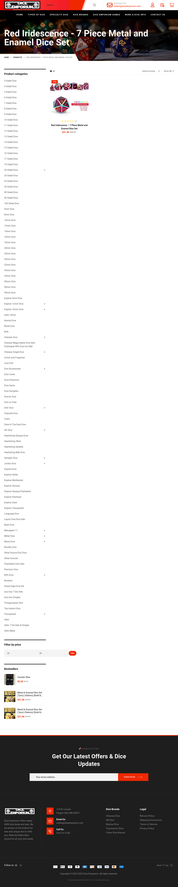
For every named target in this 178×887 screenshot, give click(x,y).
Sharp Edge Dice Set (14, 586)
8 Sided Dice (10, 108)
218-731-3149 (63, 833)
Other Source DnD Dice (15, 552)
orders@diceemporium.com (127, 6)
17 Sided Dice (11, 158)
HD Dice (8, 430)
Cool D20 (8, 363)
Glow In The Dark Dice (15, 424)
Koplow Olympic (12, 485)
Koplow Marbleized (13, 480)
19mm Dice (9, 242)
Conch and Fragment (14, 357)
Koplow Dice (10, 469)
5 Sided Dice (10, 92)
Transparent (10, 614)
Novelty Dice (10, 547)
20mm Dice (9, 248)
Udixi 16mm (10, 315)
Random (8, 580)
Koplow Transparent (14, 508)
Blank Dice (9, 326)
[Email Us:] (50, 821)
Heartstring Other (12, 441)
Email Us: (61, 819)
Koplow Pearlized (12, 497)
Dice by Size (10, 396)
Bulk (6, 331)
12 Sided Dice (11, 131)
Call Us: (60, 829)
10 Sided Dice (11, 119)
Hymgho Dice (10, 458)
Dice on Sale (10, 402)
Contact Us (120, 3)
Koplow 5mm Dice (13, 298)
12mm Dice (9, 225)
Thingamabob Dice (13, 603)
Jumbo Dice (10, 463)
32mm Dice (9, 264)
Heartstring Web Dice (14, 452)
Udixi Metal (9, 630)
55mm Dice (9, 292)
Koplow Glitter (11, 474)
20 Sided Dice (11, 170)
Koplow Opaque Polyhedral (17, 491)
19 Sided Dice (11, 164)
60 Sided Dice (11, 198)
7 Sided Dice (10, 103)
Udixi (6, 619)
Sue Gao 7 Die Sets (13, 591)
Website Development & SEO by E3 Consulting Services (88, 880)
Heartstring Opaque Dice (16, 435)
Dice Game (9, 385)
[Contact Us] (110, 5)
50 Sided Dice (11, 192)
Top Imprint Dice (12, 608)
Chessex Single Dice (14, 352)
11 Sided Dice (11, 125)
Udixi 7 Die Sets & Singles (16, 625)
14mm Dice (9, 231)
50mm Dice (9, 287)
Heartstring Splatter (13, 446)
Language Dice (11, 513)
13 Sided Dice (11, 136)
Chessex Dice (10, 337)
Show (166, 71)
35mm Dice (9, 276)
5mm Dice (9, 209)
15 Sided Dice (11, 147)
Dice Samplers (11, 391)
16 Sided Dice (11, 153)
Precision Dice (11, 569)
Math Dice (9, 525)
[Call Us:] (50, 831)
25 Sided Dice (11, 181)
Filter (72, 653)
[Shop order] (151, 71)
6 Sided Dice (10, 97)
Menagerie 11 (11, 530)
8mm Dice (9, 214)
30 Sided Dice (11, 186)
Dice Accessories (12, 368)
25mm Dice (9, 253)
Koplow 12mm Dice (13, 303)
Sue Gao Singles (12, 597)
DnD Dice (8, 407)
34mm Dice (9, 270)
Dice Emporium (11, 380)
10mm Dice (9, 220)
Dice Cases (9, 374)
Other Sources (11, 558)
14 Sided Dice (11, 142)
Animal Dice (10, 320)
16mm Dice (9, 237)
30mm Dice (9, 259)
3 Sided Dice (10, 80)
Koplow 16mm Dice (13, 309)
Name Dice (9, 541)
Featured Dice (11, 413)
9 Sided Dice (10, 114)
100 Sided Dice (11, 203)
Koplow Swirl (10, 502)
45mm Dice (9, 281)
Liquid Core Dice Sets (14, 519)
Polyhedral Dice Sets (14, 564)
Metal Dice (9, 536)
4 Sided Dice (10, 86)
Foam (7, 419)
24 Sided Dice (11, 175)
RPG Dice (8, 575)
